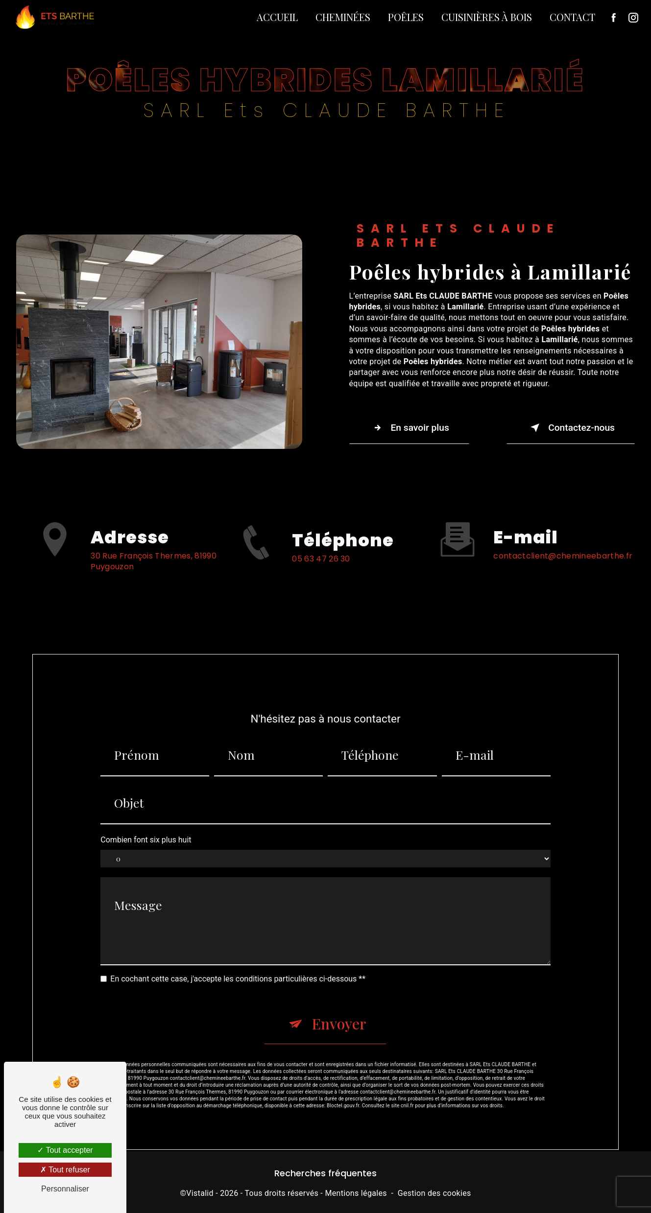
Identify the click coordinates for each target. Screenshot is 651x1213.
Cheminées (342, 16)
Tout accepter (65, 1150)
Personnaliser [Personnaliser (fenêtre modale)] (65, 1189)
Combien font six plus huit (145, 828)
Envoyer (339, 1013)
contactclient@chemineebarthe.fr (562, 544)
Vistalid (200, 1193)
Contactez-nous (571, 428)
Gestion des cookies (434, 1193)
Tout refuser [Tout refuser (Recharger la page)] (65, 1170)
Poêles (406, 16)
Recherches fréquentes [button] (325, 1173)
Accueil (277, 16)
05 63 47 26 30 (321, 570)
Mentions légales (355, 1193)
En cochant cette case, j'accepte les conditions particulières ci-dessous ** (237, 967)
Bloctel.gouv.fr (343, 1094)
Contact (572, 16)
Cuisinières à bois (486, 16)
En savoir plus (409, 428)
